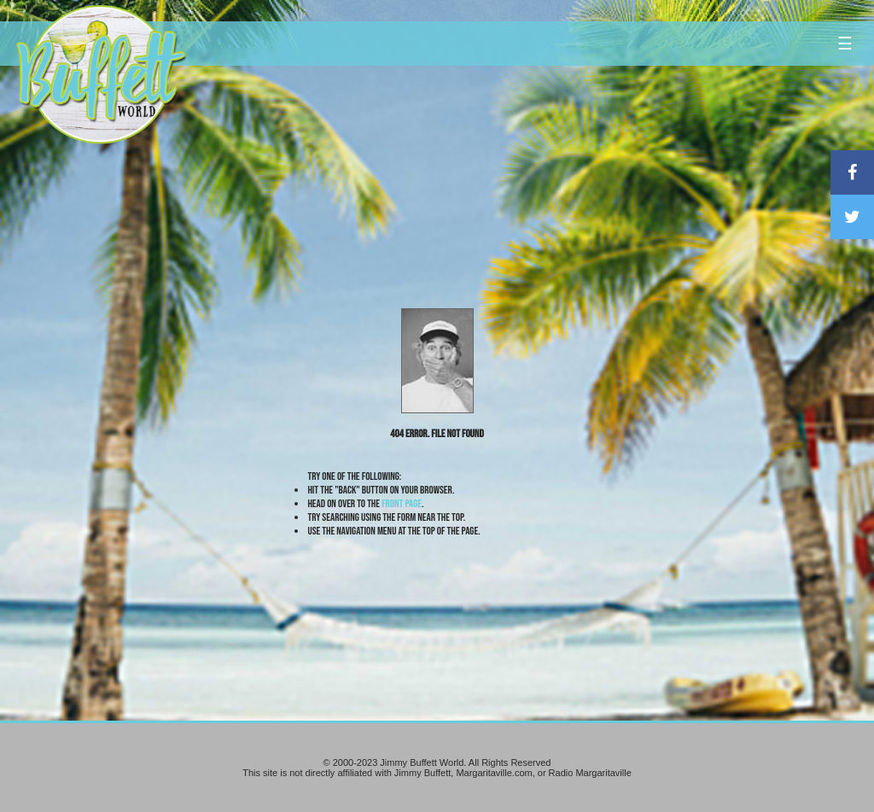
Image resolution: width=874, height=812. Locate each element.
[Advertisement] (525, 158)
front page (402, 504)
